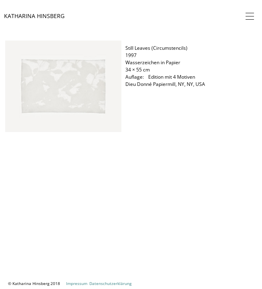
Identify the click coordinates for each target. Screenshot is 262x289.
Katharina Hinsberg (34, 16)
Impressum (76, 283)
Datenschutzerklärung (110, 283)
